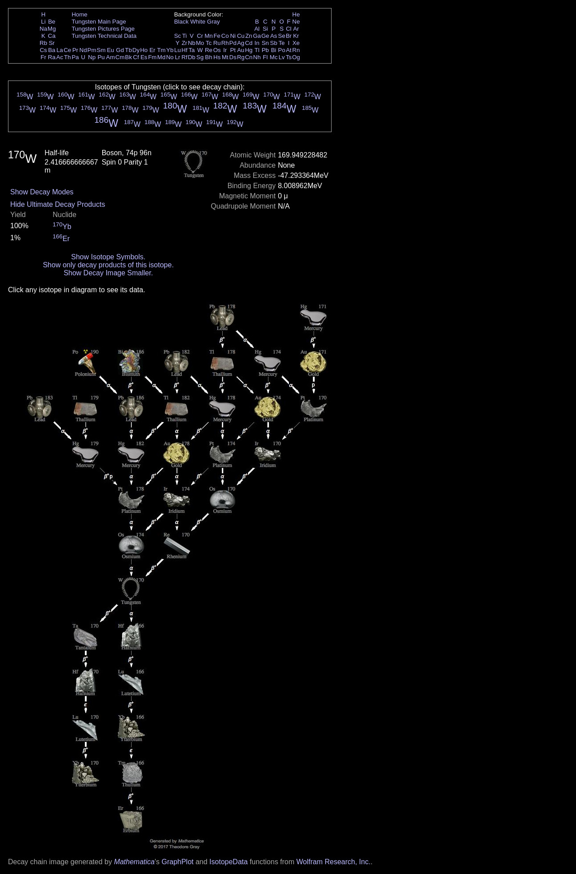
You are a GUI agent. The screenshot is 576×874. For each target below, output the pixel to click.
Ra (52, 57)
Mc (274, 57)
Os (217, 50)
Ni (233, 35)
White (197, 21)
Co (225, 35)
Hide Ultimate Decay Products (57, 204)
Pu (100, 57)
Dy (136, 50)
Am (110, 57)
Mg (52, 28)
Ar (296, 28)
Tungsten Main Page (99, 21)
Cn (248, 57)
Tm (161, 50)
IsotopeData (228, 862)
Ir (225, 50)
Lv (282, 57)
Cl (289, 28)
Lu (177, 50)
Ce (67, 50)
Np (92, 57)
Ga (257, 35)
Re (208, 50)
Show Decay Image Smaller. (108, 273)
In (257, 43)
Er (152, 50)
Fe (216, 35)
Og (296, 57)
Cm (120, 57)
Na (43, 28)
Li (43, 21)
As (273, 35)
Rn (296, 50)
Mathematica (134, 862)
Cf (136, 57)
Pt (233, 50)
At (289, 50)
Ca (52, 35)
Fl (265, 57)
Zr (185, 43)
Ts (289, 57)
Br (289, 35)
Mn (208, 35)
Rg (240, 57)
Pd (232, 43)
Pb (265, 50)
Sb (273, 43)
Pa (75, 57)
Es (144, 57)
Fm (152, 57)
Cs (43, 50)
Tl (257, 50)
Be (51, 21)
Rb (43, 43)
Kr (296, 35)
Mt (225, 57)
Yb (169, 50)
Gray (213, 21)
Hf (184, 50)
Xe (296, 43)
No (170, 57)
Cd (248, 43)
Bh (208, 57)
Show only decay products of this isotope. (108, 265)
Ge (265, 35)
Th (67, 57)
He (296, 14)
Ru (217, 43)
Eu (110, 50)
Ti (184, 35)
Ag (240, 43)
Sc (177, 35)
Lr (177, 57)
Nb (192, 43)
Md (161, 57)
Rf (184, 57)
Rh (225, 43)
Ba (51, 50)
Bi (273, 50)
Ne (296, 21)
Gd (120, 50)
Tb (128, 50)
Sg (200, 57)
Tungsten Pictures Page (103, 28)
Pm (92, 50)
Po (281, 50)
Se (281, 35)
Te (282, 43)
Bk (128, 57)
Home (80, 14)
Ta (191, 50)
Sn (265, 43)
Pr (75, 50)
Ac (60, 57)
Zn (248, 35)
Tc (209, 43)
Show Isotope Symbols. (108, 257)
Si (265, 28)
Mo (200, 43)
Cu (240, 35)
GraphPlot (177, 862)
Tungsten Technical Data (104, 35)
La (59, 50)
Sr (52, 43)
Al (257, 28)
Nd (83, 50)
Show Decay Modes (41, 192)
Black (181, 21)
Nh (257, 57)
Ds (232, 57)
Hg (248, 50)
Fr (43, 57)
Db (192, 57)
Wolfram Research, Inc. (333, 862)
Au (240, 50)
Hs (216, 57)
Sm (101, 50)
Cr (200, 35)
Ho (144, 50)
